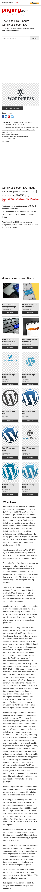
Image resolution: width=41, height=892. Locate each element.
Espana (17, 2)
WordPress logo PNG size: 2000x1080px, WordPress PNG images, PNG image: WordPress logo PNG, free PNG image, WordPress (20, 130)
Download (10, 312)
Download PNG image (12, 108)
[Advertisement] (20, 62)
